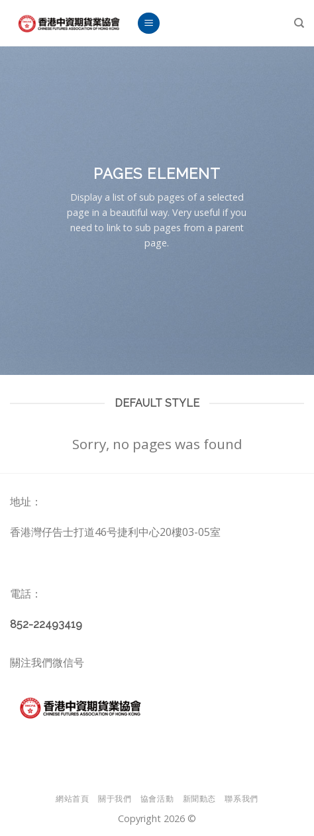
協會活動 (157, 798)
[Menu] (149, 23)
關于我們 (114, 798)
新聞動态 (199, 798)
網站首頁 (72, 798)
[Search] (299, 23)
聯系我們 (241, 798)
